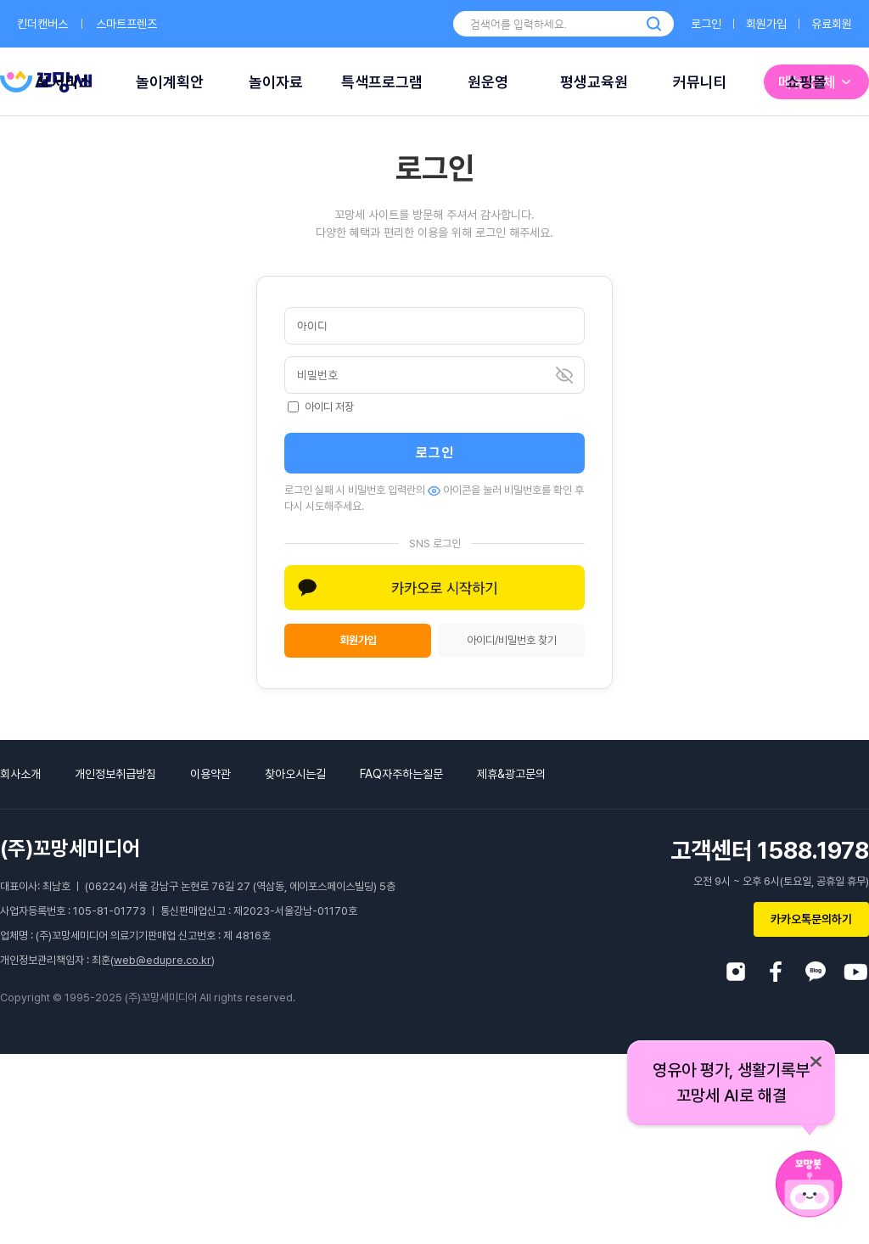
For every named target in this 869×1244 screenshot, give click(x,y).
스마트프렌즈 (126, 24)
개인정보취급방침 (115, 774)
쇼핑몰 (806, 82)
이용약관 (210, 774)
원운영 (488, 82)
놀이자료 (276, 82)
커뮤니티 (700, 82)
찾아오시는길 (295, 774)
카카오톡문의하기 (811, 919)
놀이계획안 (170, 82)
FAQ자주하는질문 (401, 774)
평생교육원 (594, 82)
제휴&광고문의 (511, 774)
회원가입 (766, 24)
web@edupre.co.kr (162, 960)
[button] (434, 587)
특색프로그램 (382, 82)
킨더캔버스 (42, 24)
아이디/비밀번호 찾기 (512, 640)
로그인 (706, 24)
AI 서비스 (64, 82)
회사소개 (20, 774)
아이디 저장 (321, 407)
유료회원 (831, 24)
